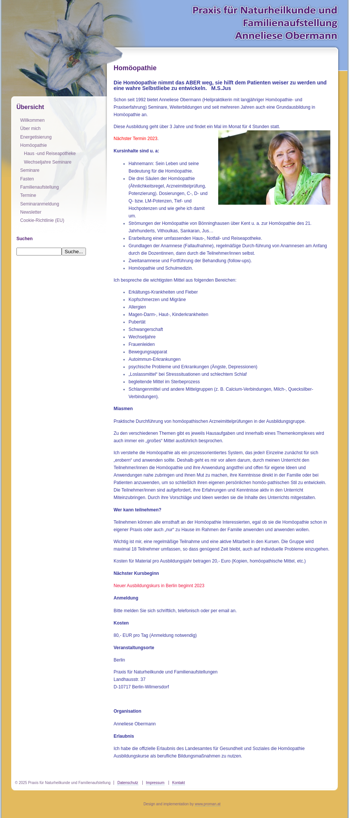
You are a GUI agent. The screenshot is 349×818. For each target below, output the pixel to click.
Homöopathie (33, 145)
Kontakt (178, 783)
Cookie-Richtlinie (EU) (42, 220)
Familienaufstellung (39, 187)
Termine (28, 195)
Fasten (27, 179)
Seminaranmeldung (39, 204)
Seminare (29, 170)
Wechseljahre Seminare (47, 162)
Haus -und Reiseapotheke (50, 153)
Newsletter (30, 212)
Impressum (155, 783)
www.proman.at (207, 804)
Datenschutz (127, 783)
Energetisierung (36, 137)
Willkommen (32, 120)
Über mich (30, 128)
